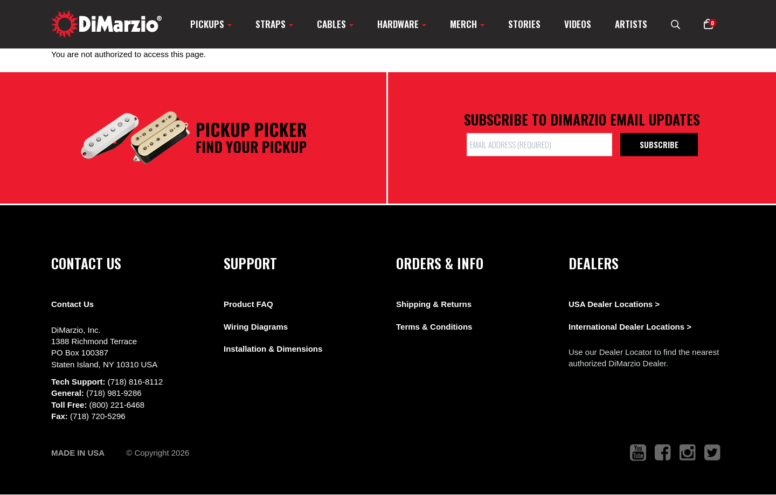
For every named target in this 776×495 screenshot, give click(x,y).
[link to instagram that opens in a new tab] (688, 452)
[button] (708, 24)
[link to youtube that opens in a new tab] (638, 452)
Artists (631, 24)
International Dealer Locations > (630, 326)
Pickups (211, 24)
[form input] (539, 144)
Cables (335, 24)
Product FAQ (248, 304)
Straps (274, 24)
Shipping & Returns (434, 304)
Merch (467, 24)
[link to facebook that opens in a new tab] (663, 452)
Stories (524, 24)
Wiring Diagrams (256, 326)
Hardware (401, 24)
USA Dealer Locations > (614, 304)
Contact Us (72, 304)
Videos (577, 24)
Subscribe (659, 144)
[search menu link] (675, 24)
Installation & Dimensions (273, 348)
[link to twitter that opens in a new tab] (712, 452)
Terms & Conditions (434, 326)
